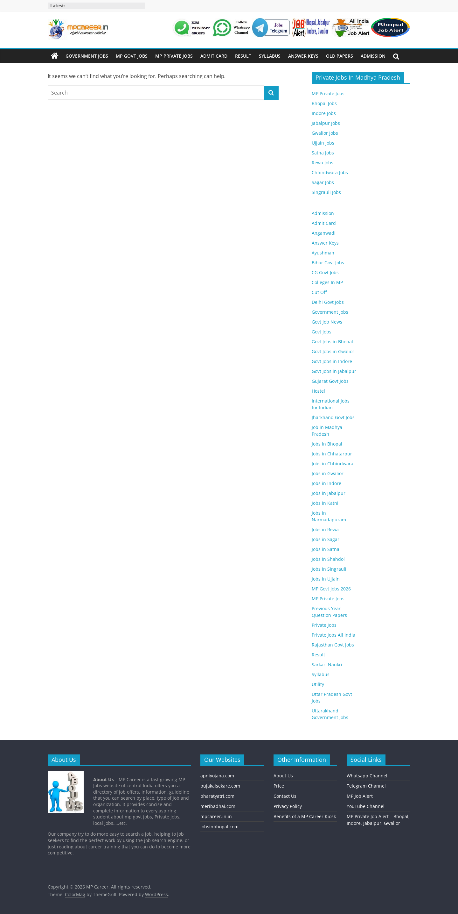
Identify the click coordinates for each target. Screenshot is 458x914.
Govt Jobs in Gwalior (333, 351)
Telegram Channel (366, 786)
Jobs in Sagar (325, 539)
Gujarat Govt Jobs (330, 381)
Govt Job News (327, 322)
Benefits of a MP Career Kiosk (305, 816)
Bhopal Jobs (324, 103)
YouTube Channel (366, 806)
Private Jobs (324, 625)
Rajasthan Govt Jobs (333, 645)
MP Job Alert (360, 796)
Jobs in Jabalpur (328, 493)
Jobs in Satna (325, 549)
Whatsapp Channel (367, 776)
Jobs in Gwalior (328, 473)
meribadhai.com (217, 806)
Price (279, 786)
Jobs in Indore (326, 483)
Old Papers (339, 56)
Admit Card (213, 56)
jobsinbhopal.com (219, 827)
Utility (318, 684)
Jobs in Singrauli (329, 569)
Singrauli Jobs (326, 192)
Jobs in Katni (325, 503)
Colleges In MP (327, 282)
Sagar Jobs (323, 182)
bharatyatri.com (217, 796)
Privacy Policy (288, 806)
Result (243, 56)
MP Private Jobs (174, 56)
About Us (283, 776)
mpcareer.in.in (216, 816)
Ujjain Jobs (323, 143)
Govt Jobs (321, 332)
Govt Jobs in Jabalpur (334, 371)
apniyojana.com (217, 776)
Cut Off (319, 292)
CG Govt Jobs (325, 272)
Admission (373, 56)
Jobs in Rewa (325, 529)
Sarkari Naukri (327, 664)
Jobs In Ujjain (326, 579)
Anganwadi (324, 233)
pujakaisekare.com (220, 786)
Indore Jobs (324, 113)
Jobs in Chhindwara (332, 464)
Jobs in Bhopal (327, 444)
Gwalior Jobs (325, 133)
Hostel (318, 391)
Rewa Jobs (322, 163)
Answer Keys (303, 56)
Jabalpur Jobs (326, 123)
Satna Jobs (323, 153)
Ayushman (323, 253)
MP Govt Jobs (132, 56)
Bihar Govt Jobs (328, 263)
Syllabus (270, 56)
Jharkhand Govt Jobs (333, 417)
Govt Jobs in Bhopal (332, 342)
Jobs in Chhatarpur (332, 454)
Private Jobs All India (333, 635)
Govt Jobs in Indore (332, 361)
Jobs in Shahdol (328, 559)
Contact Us (285, 796)
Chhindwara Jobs (330, 172)
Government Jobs (87, 56)
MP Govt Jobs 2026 (331, 589)
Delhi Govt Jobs (328, 302)
